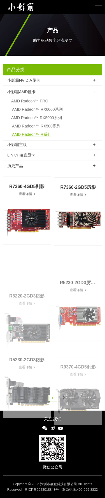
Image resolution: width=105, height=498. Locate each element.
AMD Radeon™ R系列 (31, 136)
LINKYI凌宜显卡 (21, 156)
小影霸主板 (17, 145)
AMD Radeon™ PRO (29, 103)
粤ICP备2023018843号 (41, 490)
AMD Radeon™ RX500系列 (35, 128)
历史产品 (15, 166)
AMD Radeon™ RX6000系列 (37, 111)
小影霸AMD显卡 (21, 94)
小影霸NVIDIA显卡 (23, 80)
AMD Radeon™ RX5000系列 (36, 120)
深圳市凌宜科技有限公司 (58, 484)
